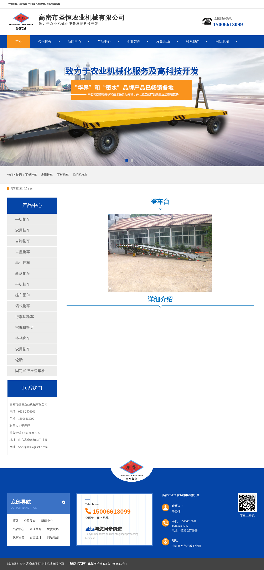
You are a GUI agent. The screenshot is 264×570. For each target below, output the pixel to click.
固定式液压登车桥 (30, 371)
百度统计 (35, 537)
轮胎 (19, 360)
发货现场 (163, 41)
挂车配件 (22, 295)
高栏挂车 (22, 263)
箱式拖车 (22, 306)
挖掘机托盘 (24, 327)
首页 (18, 41)
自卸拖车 (22, 241)
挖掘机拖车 (80, 174)
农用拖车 (22, 349)
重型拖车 (22, 252)
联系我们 (192, 41)
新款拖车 (22, 273)
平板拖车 (63, 174)
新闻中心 (74, 41)
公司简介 (45, 41)
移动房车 (22, 338)
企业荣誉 (133, 41)
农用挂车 (47, 174)
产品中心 (104, 41)
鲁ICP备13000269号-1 (113, 563)
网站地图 (222, 41)
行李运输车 (24, 317)
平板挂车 (31, 174)
